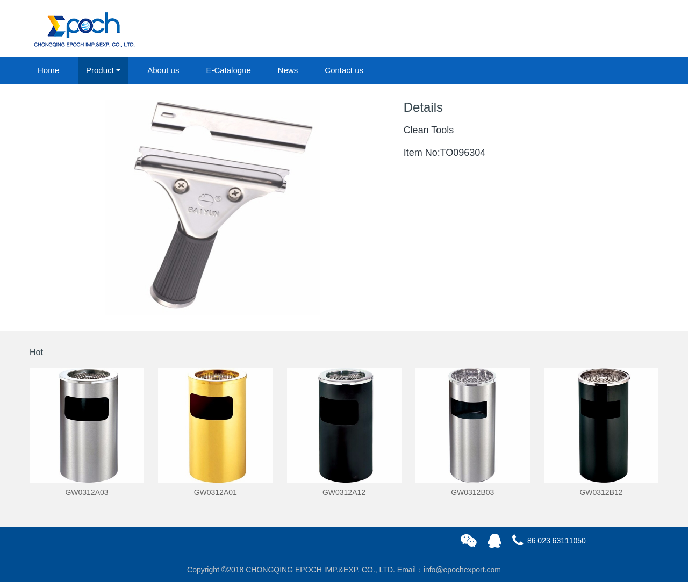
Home (48, 70)
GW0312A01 (215, 492)
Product (100, 70)
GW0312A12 (344, 492)
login (585, 29)
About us (163, 70)
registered (633, 29)
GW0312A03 (86, 492)
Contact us (344, 70)
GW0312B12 (600, 492)
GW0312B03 (472, 492)
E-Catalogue (228, 70)
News (288, 70)
